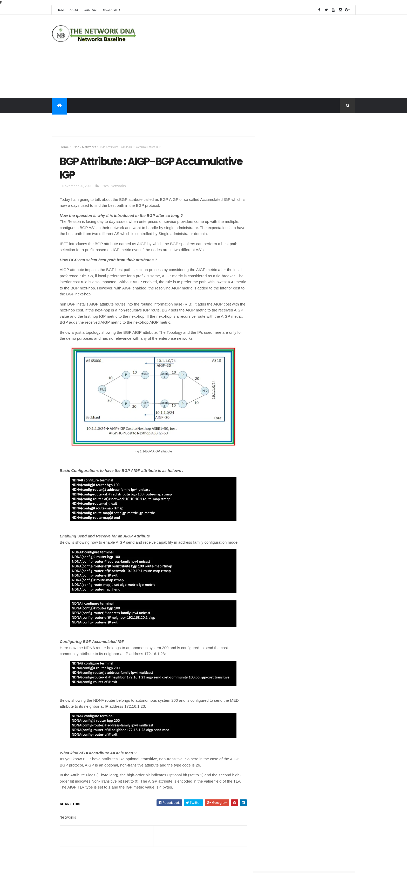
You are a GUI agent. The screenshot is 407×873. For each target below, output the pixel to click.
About (75, 9)
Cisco (75, 147)
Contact (91, 9)
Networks (89, 147)
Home (61, 9)
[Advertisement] (260, 56)
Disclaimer (111, 9)
